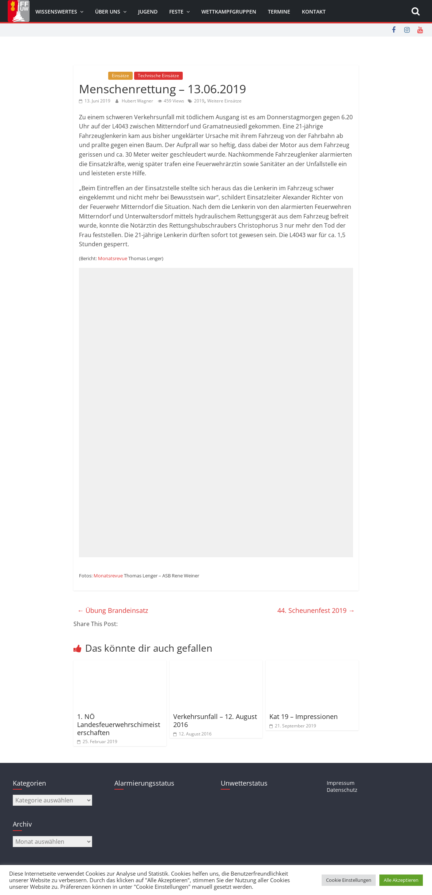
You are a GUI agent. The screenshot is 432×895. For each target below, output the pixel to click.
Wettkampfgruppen (228, 11)
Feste (176, 11)
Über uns (107, 11)
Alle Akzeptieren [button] (401, 880)
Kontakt (314, 11)
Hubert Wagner (138, 101)
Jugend (148, 11)
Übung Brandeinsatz (112, 610)
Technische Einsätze (158, 75)
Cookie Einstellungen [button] (348, 880)
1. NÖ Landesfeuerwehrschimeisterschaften (118, 724)
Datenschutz (342, 789)
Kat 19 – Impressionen (303, 716)
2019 (199, 101)
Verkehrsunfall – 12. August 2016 (215, 720)
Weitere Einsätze (224, 101)
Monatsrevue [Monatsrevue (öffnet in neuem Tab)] (112, 258)
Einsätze (120, 75)
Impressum (341, 782)
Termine (279, 11)
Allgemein (93, 75)
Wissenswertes (56, 11)
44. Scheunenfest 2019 (316, 610)
